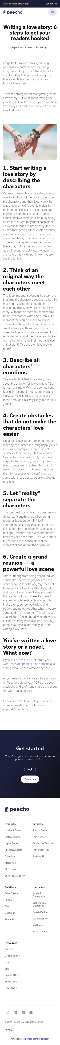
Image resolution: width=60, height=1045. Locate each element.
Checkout (10, 913)
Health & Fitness (40, 931)
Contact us (30, 779)
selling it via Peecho (15, 668)
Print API (9, 919)
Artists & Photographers (40, 895)
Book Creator (11, 893)
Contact (9, 949)
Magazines (10, 863)
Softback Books (12, 837)
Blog (7, 968)
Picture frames (12, 869)
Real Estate (38, 925)
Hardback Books (13, 830)
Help (7, 962)
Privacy (8, 1029)
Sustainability (39, 856)
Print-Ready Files (40, 850)
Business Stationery (15, 876)
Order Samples (12, 955)
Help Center (40, 701)
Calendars (10, 856)
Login (30, 769)
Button (8, 900)
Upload (51, 3)
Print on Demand (40, 830)
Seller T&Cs (11, 988)
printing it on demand (36, 663)
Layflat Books (11, 843)
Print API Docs (12, 975)
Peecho (12, 682)
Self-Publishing (40, 918)
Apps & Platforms (41, 912)
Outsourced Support (42, 843)
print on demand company (37, 1039)
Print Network (39, 837)
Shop (7, 906)
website (21, 701)
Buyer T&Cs (11, 981)
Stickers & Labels (13, 850)
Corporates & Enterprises (39, 904)
